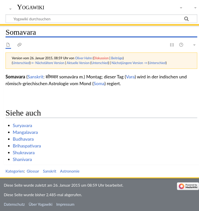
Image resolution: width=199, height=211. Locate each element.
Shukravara (24, 152)
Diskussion (101, 58)
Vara (130, 76)
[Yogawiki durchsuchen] (101, 19)
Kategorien (15, 171)
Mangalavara (25, 132)
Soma (99, 83)
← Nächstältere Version (47, 63)
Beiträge (117, 58)
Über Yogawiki (40, 204)
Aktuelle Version (78, 63)
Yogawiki (30, 7)
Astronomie (69, 171)
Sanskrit (35, 76)
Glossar (33, 171)
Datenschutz (14, 204)
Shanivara (22, 159)
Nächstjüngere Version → (129, 63)
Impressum (65, 204)
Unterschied (21, 63)
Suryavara (22, 125)
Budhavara (23, 139)
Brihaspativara (27, 145)
